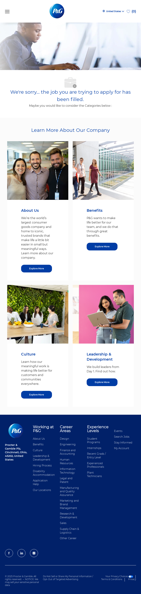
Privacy (132, 579)
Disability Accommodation (44, 473)
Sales (63, 523)
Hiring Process (42, 465)
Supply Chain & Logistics (69, 530)
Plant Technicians (94, 474)
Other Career (68, 538)
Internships (94, 448)
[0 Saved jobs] (131, 11)
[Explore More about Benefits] (102, 246)
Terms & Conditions (111, 579)
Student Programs (93, 440)
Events (118, 431)
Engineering (68, 444)
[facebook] (9, 553)
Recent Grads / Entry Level (96, 455)
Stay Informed (123, 442)
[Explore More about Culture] (36, 395)
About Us (39, 438)
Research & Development (68, 515)
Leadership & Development (41, 457)
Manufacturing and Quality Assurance (69, 491)
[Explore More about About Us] (36, 268)
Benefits (38, 444)
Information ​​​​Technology (68, 470)
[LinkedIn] (21, 553)
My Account (121, 448)
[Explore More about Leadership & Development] (102, 382)
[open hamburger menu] (7, 11)
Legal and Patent (66, 480)
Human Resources (66, 461)
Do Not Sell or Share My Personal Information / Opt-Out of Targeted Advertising (68, 578)
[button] (113, 11)
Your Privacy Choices (119, 576)
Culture (37, 450)
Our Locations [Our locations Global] (42, 490)
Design (64, 438)
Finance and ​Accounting (68, 452)
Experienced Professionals (95, 465)
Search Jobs (121, 436)
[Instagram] (34, 553)
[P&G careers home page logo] (57, 11)
